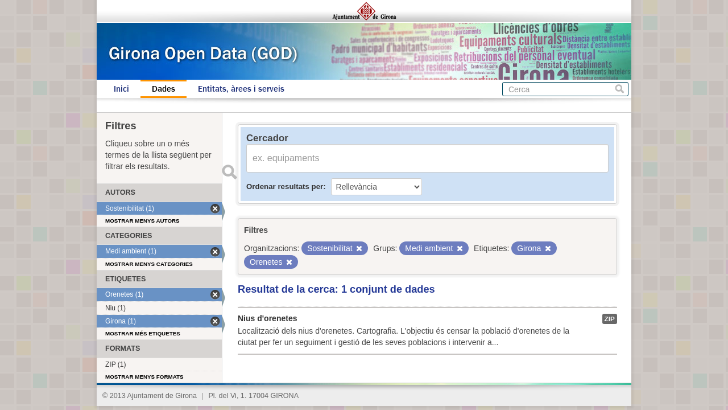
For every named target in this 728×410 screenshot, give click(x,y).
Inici (121, 89)
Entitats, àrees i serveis (241, 89)
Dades (163, 89)
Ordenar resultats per (284, 186)
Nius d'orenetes (267, 318)
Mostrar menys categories (149, 264)
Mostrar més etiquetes (142, 333)
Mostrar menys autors (142, 221)
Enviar (229, 172)
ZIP (610, 319)
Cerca (619, 89)
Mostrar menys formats (144, 377)
